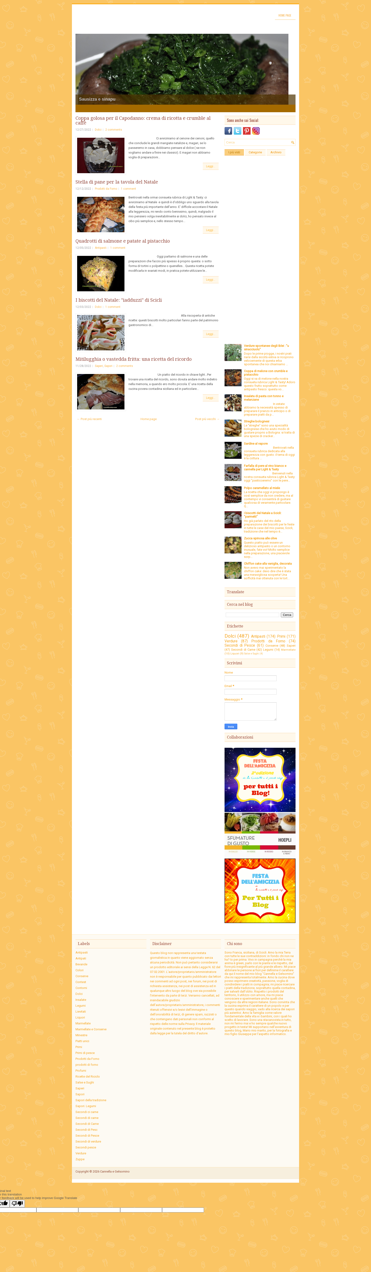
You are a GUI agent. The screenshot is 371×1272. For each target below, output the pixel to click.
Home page (284, 15)
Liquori (234, 653)
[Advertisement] (260, 229)
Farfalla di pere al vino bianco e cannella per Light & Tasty (265, 467)
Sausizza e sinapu (97, 99)
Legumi (268, 649)
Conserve (271, 645)
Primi (281, 636)
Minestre (81, 1035)
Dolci (98, 129)
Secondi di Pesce (240, 645)
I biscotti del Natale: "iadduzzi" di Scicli (118, 300)
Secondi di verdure (88, 1141)
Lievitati (80, 1011)
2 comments (113, 129)
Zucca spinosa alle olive (260, 538)
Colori (79, 970)
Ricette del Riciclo (87, 1076)
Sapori (108, 366)
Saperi (99, 366)
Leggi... (210, 166)
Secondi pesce (85, 1147)
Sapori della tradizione (90, 1100)
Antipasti (100, 247)
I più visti (234, 152)
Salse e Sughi (251, 653)
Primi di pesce (85, 1053)
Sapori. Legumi (85, 1106)
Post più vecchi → (207, 419)
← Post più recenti (89, 419)
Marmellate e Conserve (90, 1029)
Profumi (80, 1070)
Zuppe (79, 1159)
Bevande (81, 964)
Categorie (255, 152)
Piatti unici (82, 1041)
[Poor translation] (17, 1204)
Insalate (80, 999)
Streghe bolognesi (256, 421)
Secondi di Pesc (86, 1129)
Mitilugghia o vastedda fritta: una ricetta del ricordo (133, 359)
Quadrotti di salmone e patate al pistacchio (122, 241)
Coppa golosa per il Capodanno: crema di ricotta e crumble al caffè (143, 120)
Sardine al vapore (256, 443)
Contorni (81, 988)
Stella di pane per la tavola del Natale (116, 182)
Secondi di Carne (243, 649)
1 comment (128, 188)
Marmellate (288, 649)
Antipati (80, 958)
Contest (80, 982)
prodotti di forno (86, 1064)
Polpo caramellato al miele (262, 488)
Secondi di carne (86, 1118)
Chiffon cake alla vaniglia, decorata (268, 563)
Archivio (276, 152)
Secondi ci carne (86, 1112)
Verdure (231, 641)
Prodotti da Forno (106, 188)
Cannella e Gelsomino (115, 1171)
